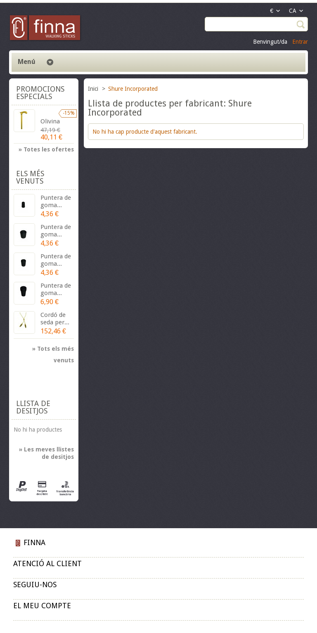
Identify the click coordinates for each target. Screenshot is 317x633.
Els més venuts (30, 177)
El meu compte (42, 605)
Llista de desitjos (33, 407)
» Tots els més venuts (53, 349)
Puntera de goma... (55, 201)
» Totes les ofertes (46, 149)
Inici (94, 88)
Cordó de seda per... (54, 318)
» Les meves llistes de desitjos (46, 453)
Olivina (50, 121)
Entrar (300, 41)
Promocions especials (40, 93)
